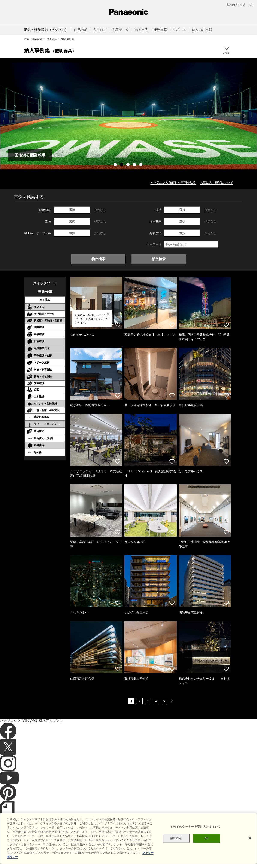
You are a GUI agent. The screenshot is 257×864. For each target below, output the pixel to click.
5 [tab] (141, 165)
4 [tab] (135, 165)
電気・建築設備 (33, 39)
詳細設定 (176, 838)
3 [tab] (128, 165)
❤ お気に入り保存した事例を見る (173, 182)
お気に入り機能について (216, 182)
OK (207, 838)
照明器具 (51, 39)
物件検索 (98, 259)
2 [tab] (122, 165)
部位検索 (159, 259)
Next (244, 116)
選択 (72, 210)
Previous (12, 116)
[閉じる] (250, 838)
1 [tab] (116, 165)
